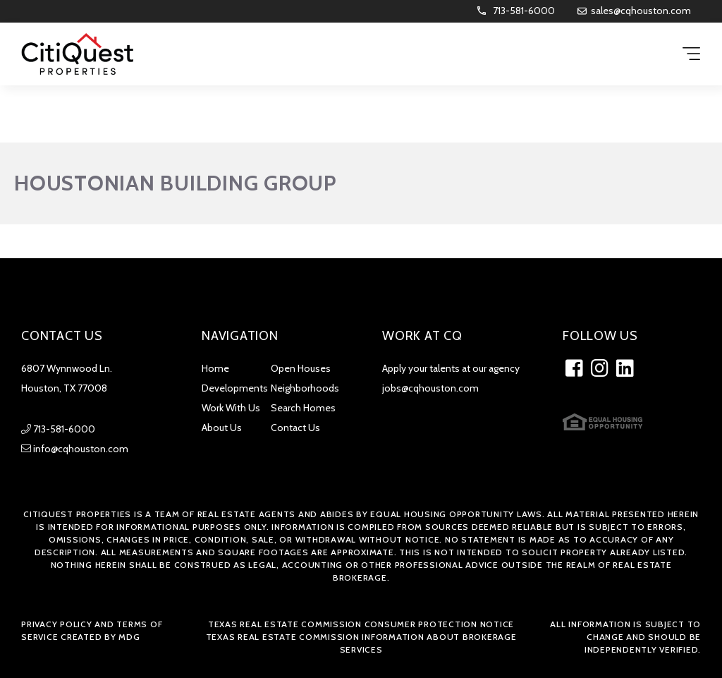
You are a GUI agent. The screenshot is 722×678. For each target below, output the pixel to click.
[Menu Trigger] (691, 54)
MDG (129, 636)
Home (215, 368)
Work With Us (231, 407)
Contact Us (295, 427)
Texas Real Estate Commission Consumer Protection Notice (361, 624)
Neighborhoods (305, 388)
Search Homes (303, 407)
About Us (222, 427)
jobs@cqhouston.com (430, 388)
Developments (235, 388)
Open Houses (301, 368)
